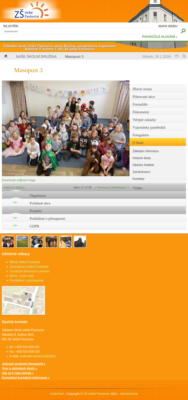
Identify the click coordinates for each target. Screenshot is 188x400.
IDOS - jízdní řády (22, 276)
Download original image (18, 180)
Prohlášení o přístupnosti (47, 219)
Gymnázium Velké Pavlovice (29, 266)
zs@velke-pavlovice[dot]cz (38, 356)
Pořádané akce (40, 203)
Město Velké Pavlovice (25, 262)
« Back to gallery (13, 187)
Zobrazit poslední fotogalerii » (24, 363)
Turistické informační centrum (30, 271)
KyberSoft (57, 393)
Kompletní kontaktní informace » (25, 377)
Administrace (129, 393)
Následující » (121, 187)
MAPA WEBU (167, 26)
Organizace (38, 195)
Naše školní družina (36, 57)
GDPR (34, 226)
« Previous (102, 187)
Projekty (36, 211)
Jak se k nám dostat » (18, 373)
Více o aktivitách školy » (19, 368)
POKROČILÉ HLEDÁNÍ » (159, 36)
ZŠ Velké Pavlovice (96, 393)
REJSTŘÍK (10, 26)
